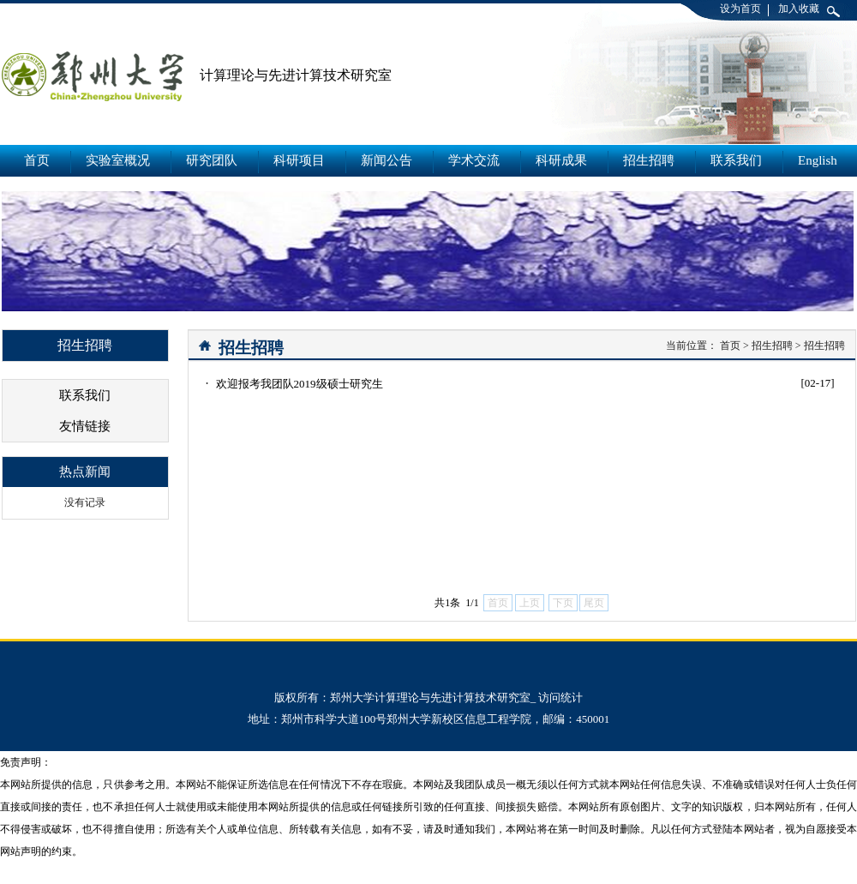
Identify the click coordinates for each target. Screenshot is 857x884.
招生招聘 (648, 160)
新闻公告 (386, 160)
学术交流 (474, 160)
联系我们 (736, 160)
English (817, 160)
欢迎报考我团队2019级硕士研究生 (299, 383)
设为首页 (740, 9)
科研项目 (299, 160)
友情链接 (85, 426)
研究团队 (211, 160)
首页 (37, 160)
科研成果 (561, 160)
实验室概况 (118, 160)
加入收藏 (798, 9)
